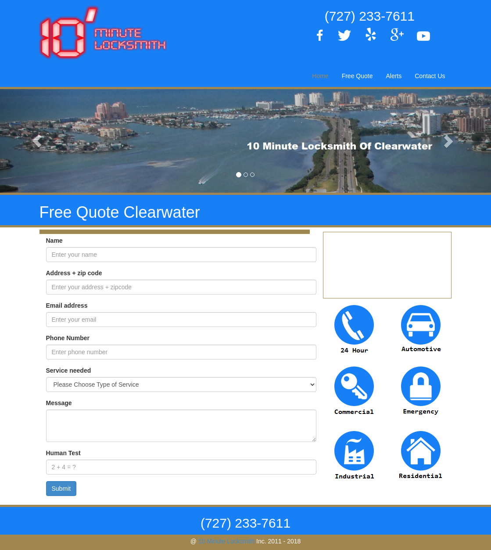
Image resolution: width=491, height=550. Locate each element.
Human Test (63, 453)
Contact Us (430, 75)
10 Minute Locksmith (226, 541)
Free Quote (357, 75)
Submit (61, 488)
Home (320, 75)
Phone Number (68, 338)
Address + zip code (74, 273)
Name (54, 240)
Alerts (393, 75)
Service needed (68, 370)
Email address (67, 305)
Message (59, 402)
